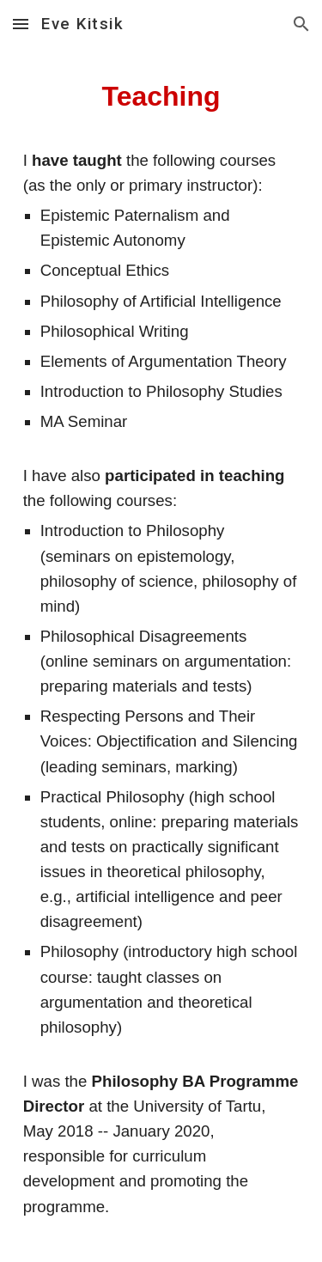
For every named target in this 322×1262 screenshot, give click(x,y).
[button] (20, 23)
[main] (161, 655)
